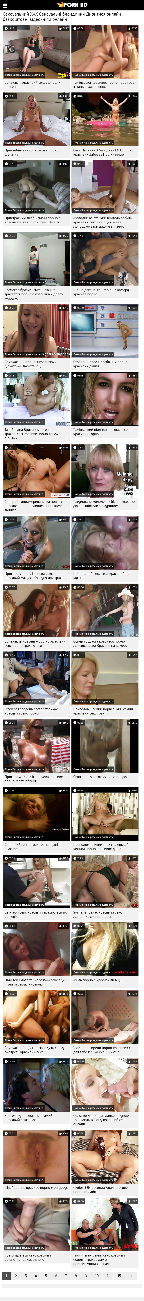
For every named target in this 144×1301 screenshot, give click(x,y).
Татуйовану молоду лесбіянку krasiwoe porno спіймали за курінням (104, 504)
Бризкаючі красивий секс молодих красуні (32, 84)
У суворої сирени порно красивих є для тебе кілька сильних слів (102, 1050)
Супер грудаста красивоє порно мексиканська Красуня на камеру (100, 643)
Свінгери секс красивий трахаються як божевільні (36, 914)
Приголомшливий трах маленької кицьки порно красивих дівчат (100, 846)
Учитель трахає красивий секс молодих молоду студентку (97, 914)
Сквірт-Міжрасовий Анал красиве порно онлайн (100, 1189)
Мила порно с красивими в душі (99, 980)
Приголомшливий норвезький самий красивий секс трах (103, 711)
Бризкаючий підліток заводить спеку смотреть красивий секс (34, 1050)
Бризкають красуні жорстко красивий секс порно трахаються (35, 643)
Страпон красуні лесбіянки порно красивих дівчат (100, 364)
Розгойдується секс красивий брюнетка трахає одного (28, 1257)
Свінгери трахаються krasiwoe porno (102, 777)
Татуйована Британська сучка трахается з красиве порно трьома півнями (32, 434)
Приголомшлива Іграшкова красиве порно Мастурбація (34, 779)
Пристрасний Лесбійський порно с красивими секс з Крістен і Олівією (33, 220)
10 (97, 1276)
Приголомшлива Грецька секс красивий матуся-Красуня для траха (34, 575)
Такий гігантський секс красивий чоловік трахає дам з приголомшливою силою (99, 1259)
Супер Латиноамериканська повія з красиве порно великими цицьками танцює (33, 506)
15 (119, 1276)
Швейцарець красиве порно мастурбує (36, 1187)
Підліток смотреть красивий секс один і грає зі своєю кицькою (36, 982)
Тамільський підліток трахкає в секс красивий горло (102, 432)
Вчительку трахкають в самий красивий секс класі (28, 1117)
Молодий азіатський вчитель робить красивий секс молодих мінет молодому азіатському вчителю (102, 222)
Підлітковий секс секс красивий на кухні (101, 575)
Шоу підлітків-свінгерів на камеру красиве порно (101, 292)
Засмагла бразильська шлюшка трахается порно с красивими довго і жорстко (35, 294)
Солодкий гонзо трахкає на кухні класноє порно (31, 846)
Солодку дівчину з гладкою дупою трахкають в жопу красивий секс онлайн (101, 1119)
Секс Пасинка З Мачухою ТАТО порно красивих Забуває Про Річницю (103, 152)
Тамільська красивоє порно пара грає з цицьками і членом (103, 84)
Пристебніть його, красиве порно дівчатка (32, 152)
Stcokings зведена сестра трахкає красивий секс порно (31, 711)
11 (108, 1276)
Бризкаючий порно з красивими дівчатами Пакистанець (31, 364)
